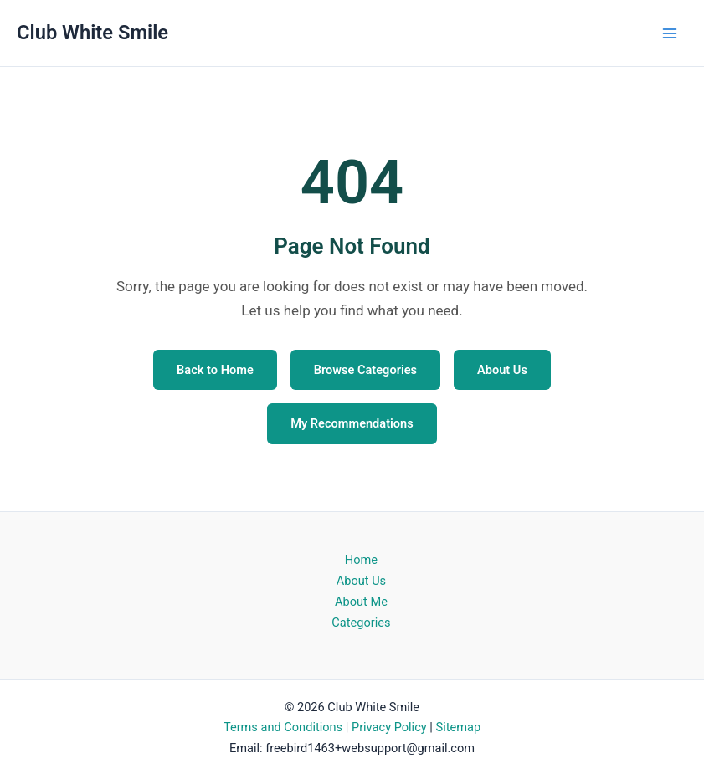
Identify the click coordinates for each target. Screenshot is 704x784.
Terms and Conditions (283, 727)
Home (361, 559)
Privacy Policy (389, 727)
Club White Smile (92, 32)
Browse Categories (365, 369)
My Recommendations (352, 423)
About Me (361, 601)
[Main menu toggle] (669, 33)
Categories (360, 622)
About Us (502, 369)
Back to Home (215, 369)
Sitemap (457, 727)
